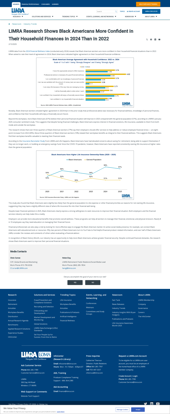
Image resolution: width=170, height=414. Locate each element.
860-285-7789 (32, 370)
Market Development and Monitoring (44, 318)
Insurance (12, 300)
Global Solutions (40, 324)
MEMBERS (16, 4)
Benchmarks (13, 325)
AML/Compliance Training (148, 4)
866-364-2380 (67, 380)
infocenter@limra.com (67, 363)
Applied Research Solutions (19, 329)
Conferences (91, 303)
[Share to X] (147, 39)
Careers (141, 312)
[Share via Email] (159, 39)
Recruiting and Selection (44, 306)
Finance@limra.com (66, 391)
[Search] (116, 11)
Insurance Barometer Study (33, 141)
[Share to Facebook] (151, 39)
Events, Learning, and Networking (96, 296)
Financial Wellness (67, 320)
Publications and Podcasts (122, 319)
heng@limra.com (69, 268)
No (93, 282)
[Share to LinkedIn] (155, 39)
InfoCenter (12, 337)
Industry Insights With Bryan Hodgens (124, 313)
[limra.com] (20, 11)
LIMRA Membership (146, 300)
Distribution (13, 316)
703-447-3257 (95, 370)
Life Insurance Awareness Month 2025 (122, 324)
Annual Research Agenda (18, 320)
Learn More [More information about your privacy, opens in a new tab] (60, 413)
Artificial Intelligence (68, 316)
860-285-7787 (97, 366)
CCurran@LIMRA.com (19, 268)
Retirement (12, 304)
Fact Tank (116, 300)
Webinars (90, 307)
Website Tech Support (30, 396)
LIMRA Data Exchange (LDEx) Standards (46, 329)
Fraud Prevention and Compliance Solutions (43, 301)
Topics (122, 11)
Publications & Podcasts (69, 312)
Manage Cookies (122, 410)
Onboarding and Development (40, 312)
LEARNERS (55, 4)
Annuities (12, 308)
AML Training (60, 373)
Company (142, 304)
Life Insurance (66, 300)
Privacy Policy (23, 404)
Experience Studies (15, 333)
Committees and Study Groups (95, 312)
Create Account (133, 11)
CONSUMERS (45, 4)
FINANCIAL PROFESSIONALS (30, 4)
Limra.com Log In (151, 11)
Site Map (12, 404)
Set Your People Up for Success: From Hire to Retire (45, 335)
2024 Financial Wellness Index (38, 51)
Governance (143, 308)
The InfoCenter (144, 316)
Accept (138, 410)
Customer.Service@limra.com (32, 373)
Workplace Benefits (16, 312)
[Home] (9, 24)
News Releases (118, 304)
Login (135, 376)
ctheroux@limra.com (94, 373)
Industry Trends (30, 24)
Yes (75, 282)
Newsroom (16, 24)
